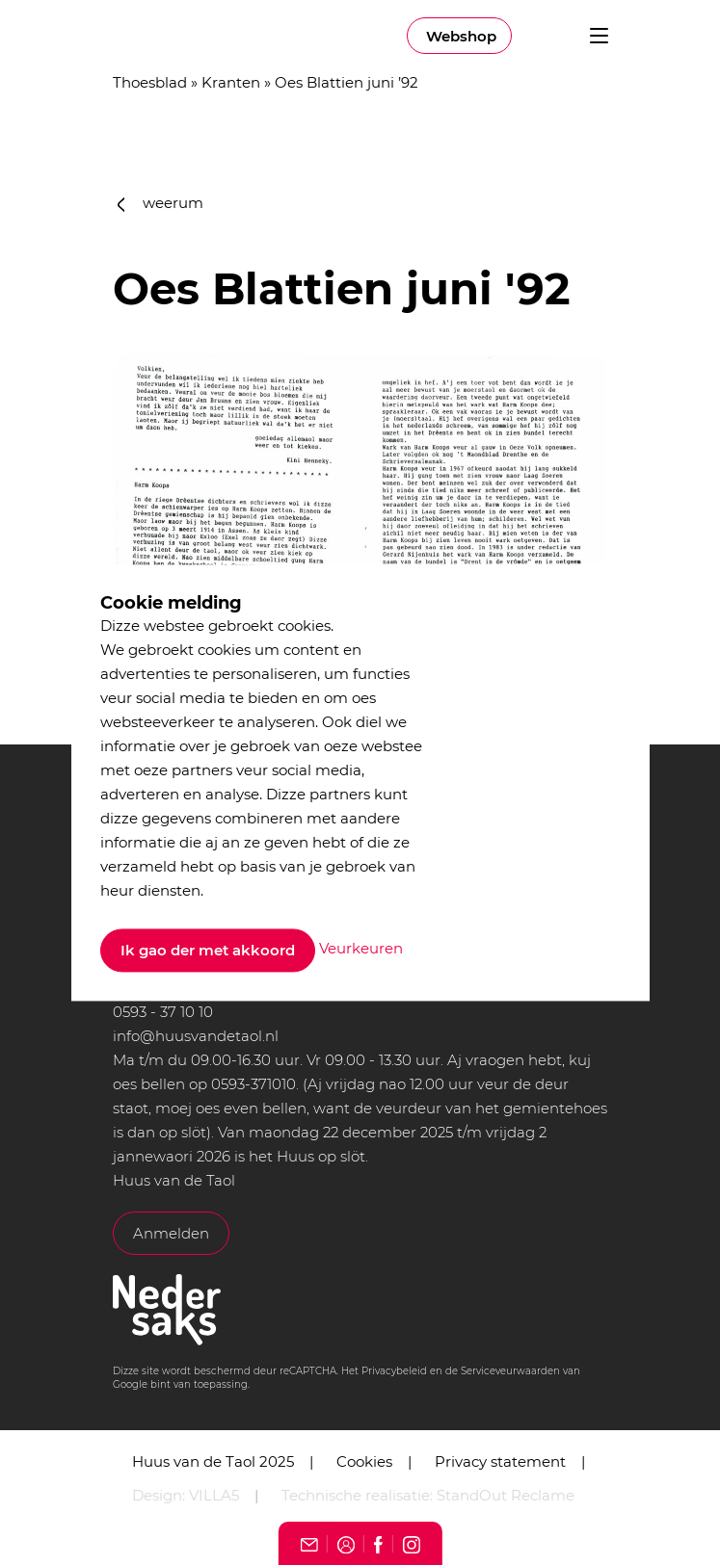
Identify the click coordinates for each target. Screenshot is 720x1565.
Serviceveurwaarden (510, 1371)
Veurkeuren (361, 949)
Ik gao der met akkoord (207, 950)
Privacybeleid (394, 1371)
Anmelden (171, 1233)
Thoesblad (150, 82)
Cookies (364, 1461)
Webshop (461, 36)
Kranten (230, 82)
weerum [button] (161, 203)
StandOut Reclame (505, 1495)
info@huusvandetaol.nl (196, 1036)
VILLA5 (214, 1495)
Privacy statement (500, 1461)
